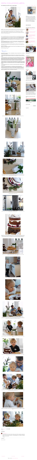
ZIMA (34, 5)
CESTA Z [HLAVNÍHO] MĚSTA (12, 3)
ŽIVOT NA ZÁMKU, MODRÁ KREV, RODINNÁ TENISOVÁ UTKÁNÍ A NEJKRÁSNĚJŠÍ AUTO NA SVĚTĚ (32, 42)
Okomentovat (2, 438)
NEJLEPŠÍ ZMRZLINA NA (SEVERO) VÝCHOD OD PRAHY (32, 38)
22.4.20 (6, 433)
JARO (27, 5)
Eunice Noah (4, 433)
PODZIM (32, 5)
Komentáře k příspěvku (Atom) (15, 458)
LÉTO (29, 5)
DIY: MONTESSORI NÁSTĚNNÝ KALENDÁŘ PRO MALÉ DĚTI (32, 32)
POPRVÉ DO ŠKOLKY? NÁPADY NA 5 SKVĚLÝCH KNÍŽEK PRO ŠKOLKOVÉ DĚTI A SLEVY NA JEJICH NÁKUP (31, 36)
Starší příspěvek (22, 456)
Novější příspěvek (3, 456)
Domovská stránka (13, 456)
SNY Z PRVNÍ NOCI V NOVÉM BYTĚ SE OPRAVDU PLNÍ (31, 29)
